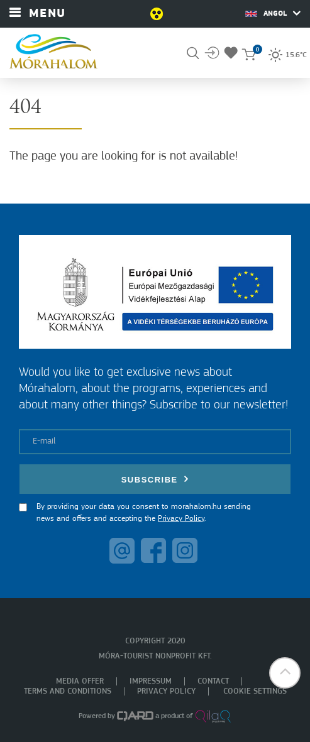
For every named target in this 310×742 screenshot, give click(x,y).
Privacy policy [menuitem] (166, 691)
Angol (273, 13)
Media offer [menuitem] (80, 681)
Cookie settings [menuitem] (255, 691)
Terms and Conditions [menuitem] (67, 691)
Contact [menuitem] (213, 681)
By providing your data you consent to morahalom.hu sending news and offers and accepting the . (143, 513)
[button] (285, 673)
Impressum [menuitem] (151, 681)
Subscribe (155, 479)
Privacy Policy (181, 519)
